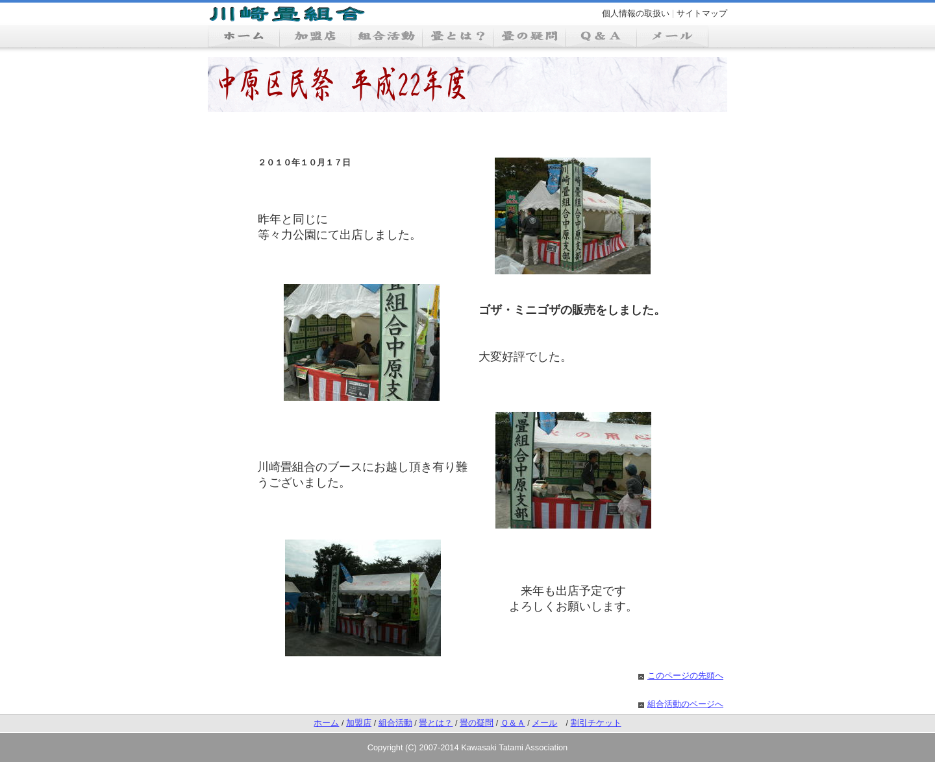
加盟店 (358, 723)
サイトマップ (702, 13)
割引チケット (596, 723)
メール (544, 723)
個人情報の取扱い (635, 13)
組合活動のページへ (685, 704)
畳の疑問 (476, 723)
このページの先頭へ (685, 675)
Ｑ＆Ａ (513, 723)
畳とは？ (436, 723)
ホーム (326, 723)
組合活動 (395, 723)
